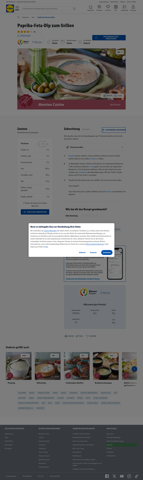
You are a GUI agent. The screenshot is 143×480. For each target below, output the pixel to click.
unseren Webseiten (50, 231)
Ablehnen (82, 252)
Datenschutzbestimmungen (94, 244)
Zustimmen (107, 252)
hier (46, 247)
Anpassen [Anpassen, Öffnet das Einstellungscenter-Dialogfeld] (93, 252)
